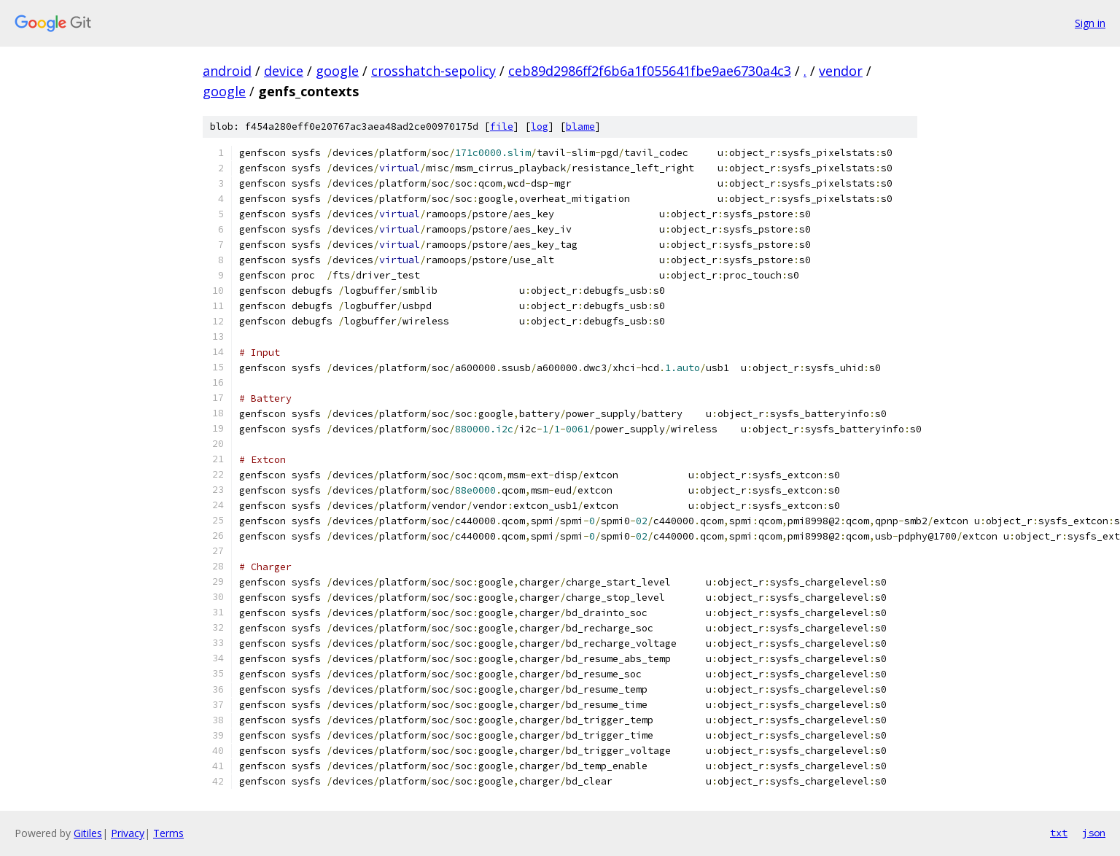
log (539, 126)
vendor (841, 70)
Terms (168, 833)
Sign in (1090, 23)
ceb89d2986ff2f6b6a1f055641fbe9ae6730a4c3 (649, 70)
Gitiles (88, 833)
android (227, 70)
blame (580, 126)
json (1093, 832)
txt (1059, 832)
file (501, 126)
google (337, 70)
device (283, 70)
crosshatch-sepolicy (433, 70)
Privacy (127, 833)
